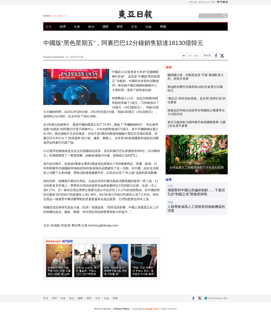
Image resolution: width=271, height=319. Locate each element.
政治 (91, 26)
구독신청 (193, 2)
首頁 (48, 26)
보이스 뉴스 (204, 2)
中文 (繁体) (58, 16)
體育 (120, 26)
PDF (213, 2)
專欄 (163, 26)
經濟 (63, 26)
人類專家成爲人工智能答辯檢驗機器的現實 (196, 209)
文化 (134, 26)
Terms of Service (102, 309)
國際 (106, 26)
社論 (148, 26)
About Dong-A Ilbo (216, 298)
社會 (77, 26)
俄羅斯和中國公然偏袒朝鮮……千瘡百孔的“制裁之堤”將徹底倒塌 (196, 192)
